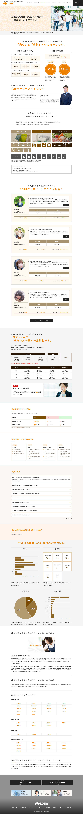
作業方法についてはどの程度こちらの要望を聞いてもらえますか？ (25, 487)
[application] (25, 568)
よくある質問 (54, 2)
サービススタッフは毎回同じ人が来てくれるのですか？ (23, 508)
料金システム (47, 2)
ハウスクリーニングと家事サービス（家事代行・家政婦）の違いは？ (26, 495)
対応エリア (42, 2)
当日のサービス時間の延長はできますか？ (21, 491)
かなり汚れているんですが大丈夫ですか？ (21, 516)
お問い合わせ (68, 2)
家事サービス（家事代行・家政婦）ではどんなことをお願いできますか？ (26, 479)
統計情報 (59, 2)
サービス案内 (29, 2)
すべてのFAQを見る (68, 520)
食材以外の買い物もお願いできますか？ (20, 504)
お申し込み (78, 2)
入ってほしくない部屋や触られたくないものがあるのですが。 (24, 499)
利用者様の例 (36, 2)
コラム (64, 2)
